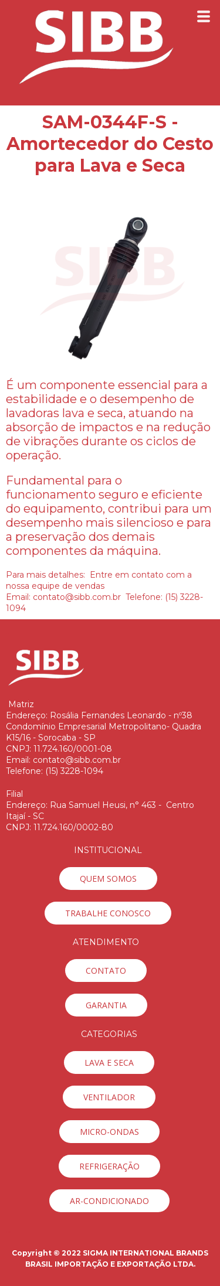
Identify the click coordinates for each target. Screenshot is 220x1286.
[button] (108, 878)
